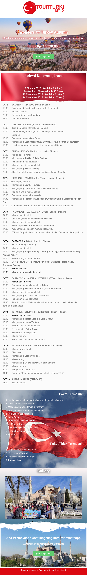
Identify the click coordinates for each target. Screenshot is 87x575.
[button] (43, 56)
